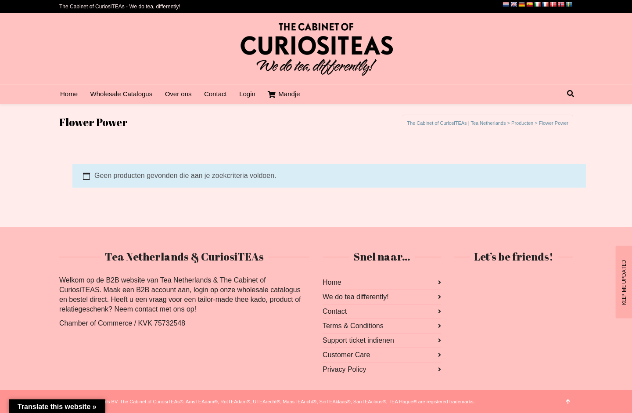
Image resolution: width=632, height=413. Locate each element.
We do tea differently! (356, 297)
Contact (335, 311)
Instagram (481, 282)
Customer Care (346, 355)
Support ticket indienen (358, 340)
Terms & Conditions (353, 326)
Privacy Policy (344, 369)
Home (332, 282)
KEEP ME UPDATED (623, 281)
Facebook (461, 282)
